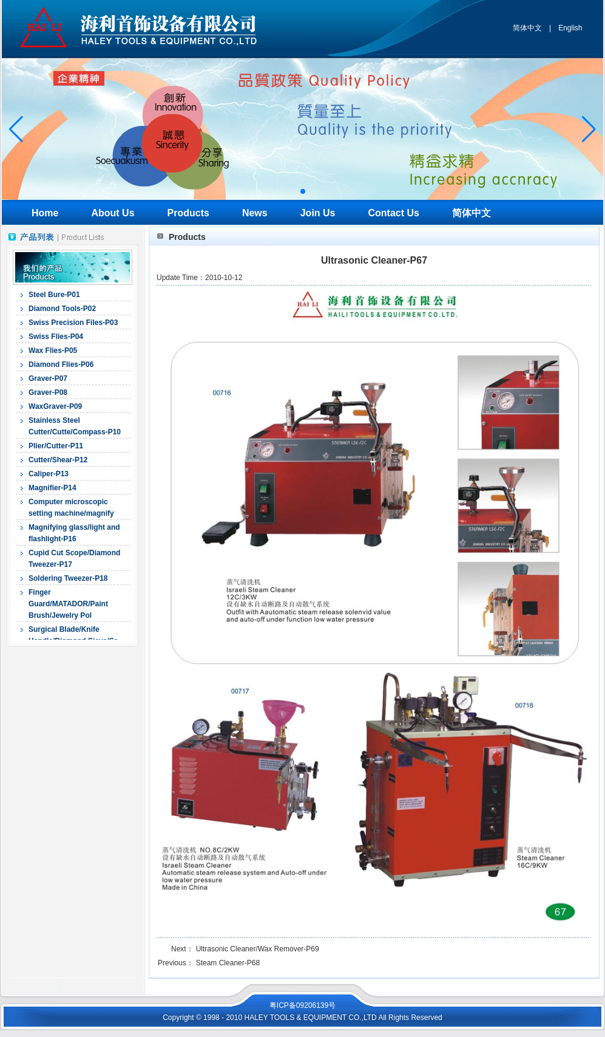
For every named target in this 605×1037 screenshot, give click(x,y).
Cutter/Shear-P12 (58, 460)
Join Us (318, 213)
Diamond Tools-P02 (62, 308)
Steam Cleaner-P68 (228, 963)
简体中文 (527, 28)
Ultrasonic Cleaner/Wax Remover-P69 (257, 949)
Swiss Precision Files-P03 (73, 322)
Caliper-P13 (49, 474)
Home (45, 213)
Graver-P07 (48, 378)
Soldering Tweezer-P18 (68, 578)
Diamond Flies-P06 (61, 364)
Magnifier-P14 (52, 488)
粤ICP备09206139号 (302, 1005)
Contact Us (393, 213)
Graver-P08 (48, 392)
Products (188, 213)
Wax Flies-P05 (53, 350)
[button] (302, 191)
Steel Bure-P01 (54, 294)
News (255, 213)
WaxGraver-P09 (55, 406)
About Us (112, 213)
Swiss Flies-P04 (56, 336)
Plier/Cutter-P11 (56, 446)
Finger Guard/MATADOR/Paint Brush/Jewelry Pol (68, 604)
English (570, 28)
